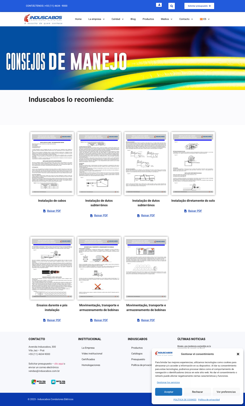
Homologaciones (91, 365)
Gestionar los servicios (168, 382)
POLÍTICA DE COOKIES (185, 399)
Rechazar (197, 392)
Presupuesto (138, 359)
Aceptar (168, 392)
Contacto (186, 19)
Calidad (118, 19)
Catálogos (136, 353)
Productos (148, 19)
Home (78, 19)
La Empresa (88, 348)
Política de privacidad (209, 399)
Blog (133, 19)
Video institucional (92, 353)
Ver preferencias (226, 392)
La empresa (96, 19)
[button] (238, 354)
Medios (166, 19)
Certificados (88, 359)
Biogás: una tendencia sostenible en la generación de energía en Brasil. (194, 347)
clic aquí (58, 364)
